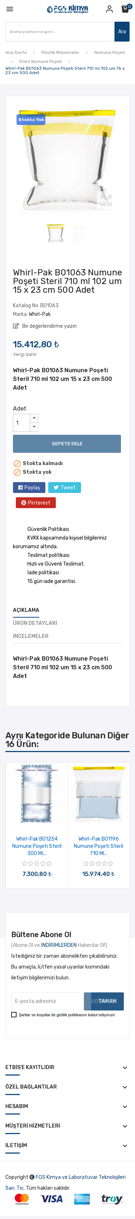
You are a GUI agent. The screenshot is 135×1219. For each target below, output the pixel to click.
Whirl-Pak (40, 314)
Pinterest (39, 503)
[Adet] (21, 423)
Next (123, 162)
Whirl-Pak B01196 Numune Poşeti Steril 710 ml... (98, 846)
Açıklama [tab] (26, 610)
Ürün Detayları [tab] (35, 623)
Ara (122, 32)
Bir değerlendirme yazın (49, 326)
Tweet (68, 488)
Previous (11, 162)
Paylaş (32, 488)
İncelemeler (31, 636)
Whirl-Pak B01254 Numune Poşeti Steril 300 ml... (37, 846)
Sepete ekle (67, 443)
